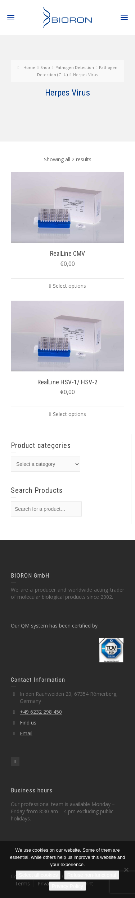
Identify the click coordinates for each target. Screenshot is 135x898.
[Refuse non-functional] (126, 869)
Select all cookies (38, 875)
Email (26, 733)
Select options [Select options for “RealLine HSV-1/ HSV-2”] (69, 414)
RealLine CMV (67, 253)
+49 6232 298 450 (41, 711)
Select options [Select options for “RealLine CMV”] (69, 285)
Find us (28, 722)
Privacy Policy (67, 886)
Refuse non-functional (91, 875)
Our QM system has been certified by (54, 625)
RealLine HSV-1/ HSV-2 (67, 382)
